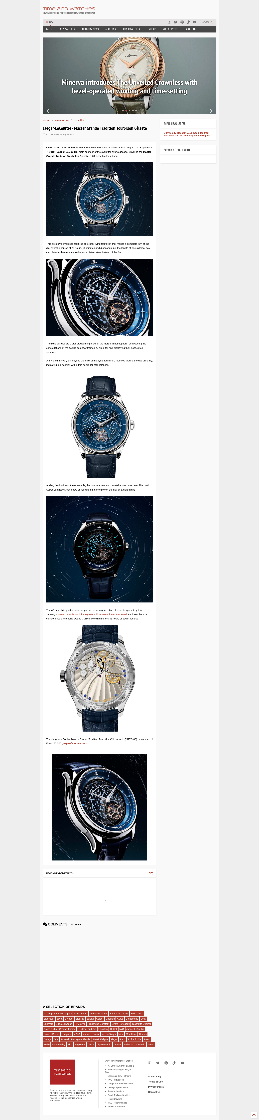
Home (46, 120)
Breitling (80, 1018)
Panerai (65, 1039)
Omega (47, 1039)
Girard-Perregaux (121, 1024)
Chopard (110, 1018)
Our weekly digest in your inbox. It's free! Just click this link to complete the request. (187, 134)
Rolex (147, 1039)
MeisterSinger (109, 1034)
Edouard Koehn (64, 1024)
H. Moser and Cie (87, 1029)
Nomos (142, 1034)
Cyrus (120, 1018)
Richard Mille (134, 1039)
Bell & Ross (137, 1013)
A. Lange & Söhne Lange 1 (121, 1066)
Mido (121, 1034)
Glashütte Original (141, 1024)
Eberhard (48, 1024)
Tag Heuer (80, 1044)
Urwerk (117, 1044)
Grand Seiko (50, 1029)
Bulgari (90, 1018)
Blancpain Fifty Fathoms (119, 1076)
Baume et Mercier (119, 1013)
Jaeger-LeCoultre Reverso (120, 1083)
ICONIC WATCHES (131, 29)
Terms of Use (155, 1081)
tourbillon (79, 120)
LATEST (49, 29)
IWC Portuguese (116, 1080)
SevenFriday (58, 1044)
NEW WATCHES (67, 29)
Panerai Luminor (116, 1091)
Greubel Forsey (67, 1029)
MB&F (77, 1034)
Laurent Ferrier (51, 1034)
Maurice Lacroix (91, 1034)
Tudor (91, 1044)
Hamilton (103, 1029)
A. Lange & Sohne (53, 1013)
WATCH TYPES (171, 29)
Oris (56, 1039)
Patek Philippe (100, 1039)
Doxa (143, 1018)
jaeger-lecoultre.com (75, 743)
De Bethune (132, 1018)
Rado (122, 1039)
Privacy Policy (156, 1087)
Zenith (151, 1044)
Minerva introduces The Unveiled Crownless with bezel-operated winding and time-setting (129, 86)
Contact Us (154, 1092)
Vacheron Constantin (134, 1044)
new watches (62, 120)
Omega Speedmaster (118, 1087)
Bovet (60, 1018)
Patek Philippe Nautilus (119, 1095)
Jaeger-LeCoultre (135, 1029)
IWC (121, 1029)
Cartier (99, 1018)
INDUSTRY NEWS (90, 29)
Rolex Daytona (115, 1099)
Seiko (47, 1044)
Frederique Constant (98, 1024)
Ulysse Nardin (104, 1044)
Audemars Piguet (98, 1013)
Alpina (68, 1013)
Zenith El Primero (116, 1106)
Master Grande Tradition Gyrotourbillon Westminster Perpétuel (92, 614)
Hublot (113, 1029)
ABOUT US (191, 29)
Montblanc (131, 1034)
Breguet (69, 1018)
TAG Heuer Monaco (117, 1103)
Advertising (154, 1076)
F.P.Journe (80, 1024)
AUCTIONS (110, 29)
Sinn (70, 1044)
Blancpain (49, 1018)
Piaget (114, 1039)
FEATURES (151, 29)
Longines (66, 1034)
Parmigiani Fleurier (81, 1039)
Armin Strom (80, 1013)
